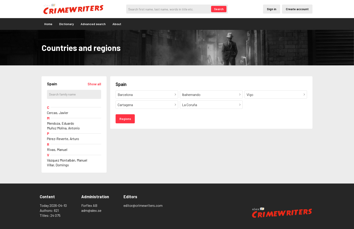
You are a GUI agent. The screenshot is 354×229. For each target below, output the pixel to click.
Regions (125, 119)
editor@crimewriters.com (143, 205)
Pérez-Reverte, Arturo (63, 139)
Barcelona (125, 94)
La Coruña (189, 105)
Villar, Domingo (58, 165)
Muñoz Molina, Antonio (63, 128)
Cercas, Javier (57, 113)
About (116, 24)
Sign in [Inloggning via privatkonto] (271, 9)
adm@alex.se (91, 210)
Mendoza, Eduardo (60, 123)
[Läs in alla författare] (94, 84)
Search (219, 9)
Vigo (250, 94)
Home (48, 24)
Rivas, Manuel (57, 150)
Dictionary (66, 24)
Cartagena (125, 105)
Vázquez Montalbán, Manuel (67, 160)
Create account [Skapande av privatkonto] (297, 9)
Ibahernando (191, 94)
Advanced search (93, 24)
